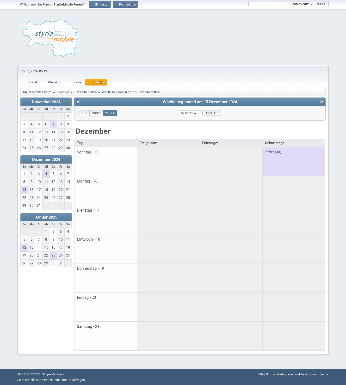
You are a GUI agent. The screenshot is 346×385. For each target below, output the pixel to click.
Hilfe (260, 374)
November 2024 (46, 102)
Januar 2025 (46, 217)
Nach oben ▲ (320, 374)
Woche (110, 113)
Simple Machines (53, 374)
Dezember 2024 (46, 159)
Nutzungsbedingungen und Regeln (287, 374)
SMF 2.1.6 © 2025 (28, 374)
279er (269, 152)
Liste (83, 113)
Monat (96, 113)
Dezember (93, 131)
